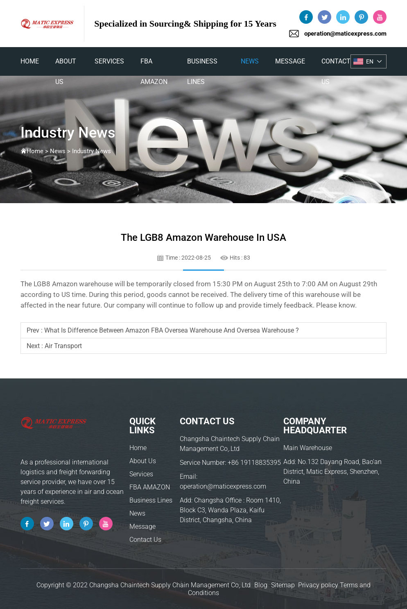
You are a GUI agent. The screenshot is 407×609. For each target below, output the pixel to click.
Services (109, 61)
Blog (260, 585)
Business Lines (202, 64)
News (250, 61)
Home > (38, 151)
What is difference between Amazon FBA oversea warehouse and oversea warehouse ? (171, 330)
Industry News (91, 151)
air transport (63, 346)
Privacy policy (318, 585)
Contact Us (335, 64)
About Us (65, 64)
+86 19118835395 (254, 462)
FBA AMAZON (153, 64)
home (29, 61)
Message (290, 61)
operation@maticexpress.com (345, 33)
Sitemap (283, 585)
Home (138, 448)
